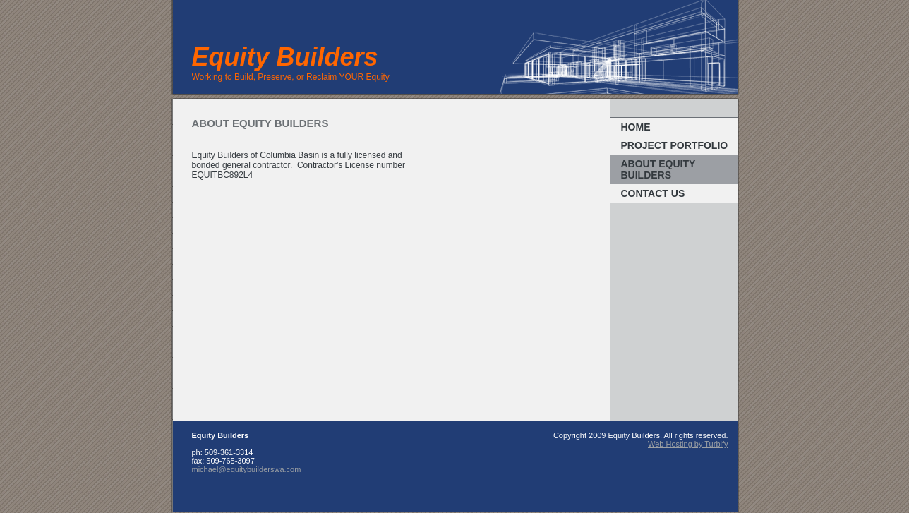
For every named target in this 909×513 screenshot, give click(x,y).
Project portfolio (674, 145)
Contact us (653, 193)
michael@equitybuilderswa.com (246, 469)
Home (636, 127)
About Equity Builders (658, 169)
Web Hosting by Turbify (688, 444)
